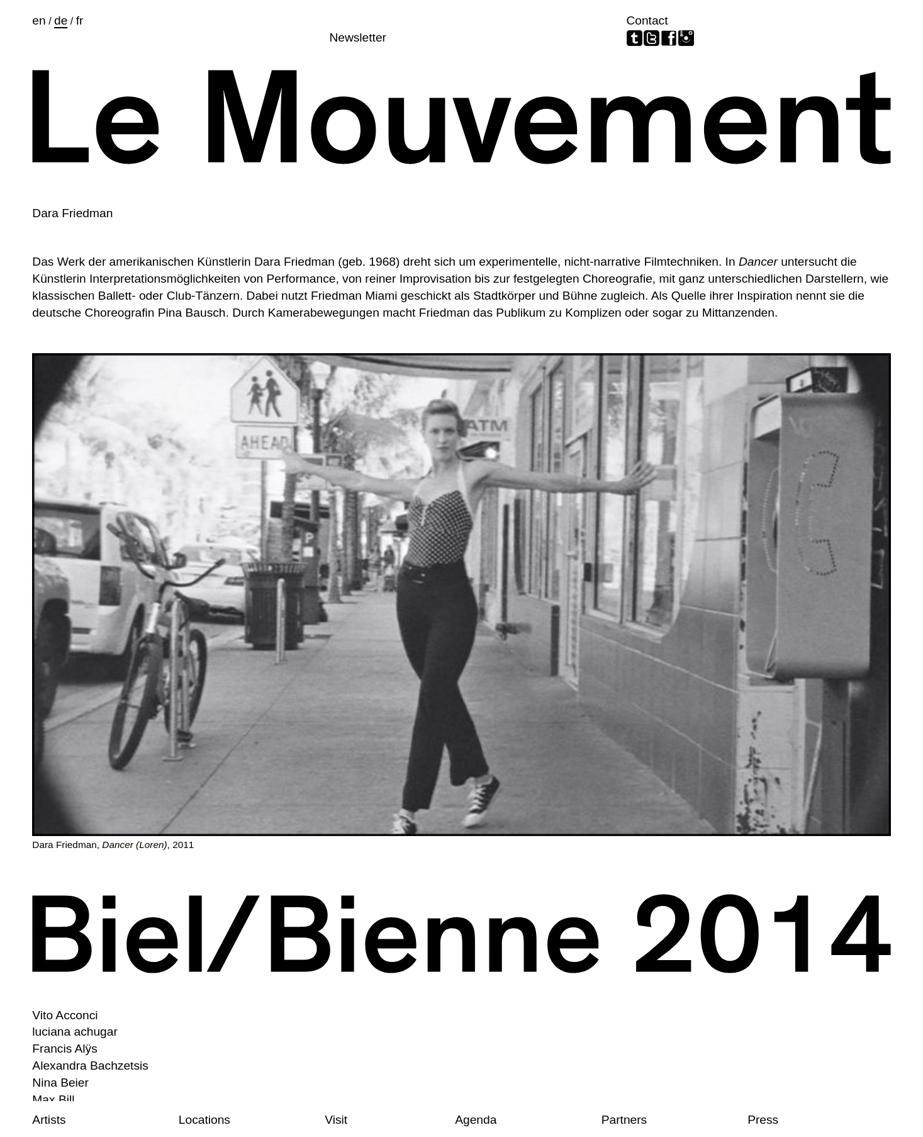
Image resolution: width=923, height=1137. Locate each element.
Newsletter (357, 37)
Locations (204, 1119)
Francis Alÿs (64, 1048)
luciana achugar (74, 1031)
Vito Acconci (65, 1015)
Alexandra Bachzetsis (90, 1065)
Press (762, 1119)
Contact (647, 20)
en (38, 20)
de (60, 20)
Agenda (475, 1119)
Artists (48, 1119)
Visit (336, 1119)
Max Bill (53, 1099)
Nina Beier (60, 1082)
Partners (624, 1119)
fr (80, 20)
